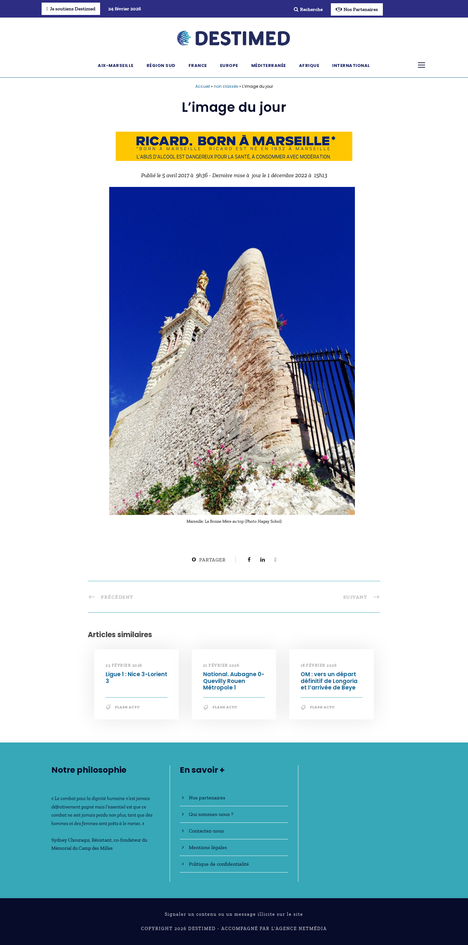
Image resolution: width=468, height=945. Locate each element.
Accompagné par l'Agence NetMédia (274, 928)
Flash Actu (127, 707)
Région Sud (161, 65)
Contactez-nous (206, 831)
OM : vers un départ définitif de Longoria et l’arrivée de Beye (329, 680)
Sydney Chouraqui (70, 840)
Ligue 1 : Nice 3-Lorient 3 (136, 677)
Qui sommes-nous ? (211, 814)
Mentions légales (208, 847)
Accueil (202, 86)
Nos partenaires (207, 797)
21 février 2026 (221, 665)
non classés (226, 86)
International (351, 65)
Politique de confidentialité (219, 864)
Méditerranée (268, 65)
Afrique (309, 65)
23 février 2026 (124, 665)
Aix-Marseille (116, 65)
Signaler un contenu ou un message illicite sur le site (234, 914)
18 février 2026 (319, 665)
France (197, 65)
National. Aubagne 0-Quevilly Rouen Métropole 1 (233, 680)
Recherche (308, 9)
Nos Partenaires (357, 9)
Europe (229, 65)
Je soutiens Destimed (70, 9)
